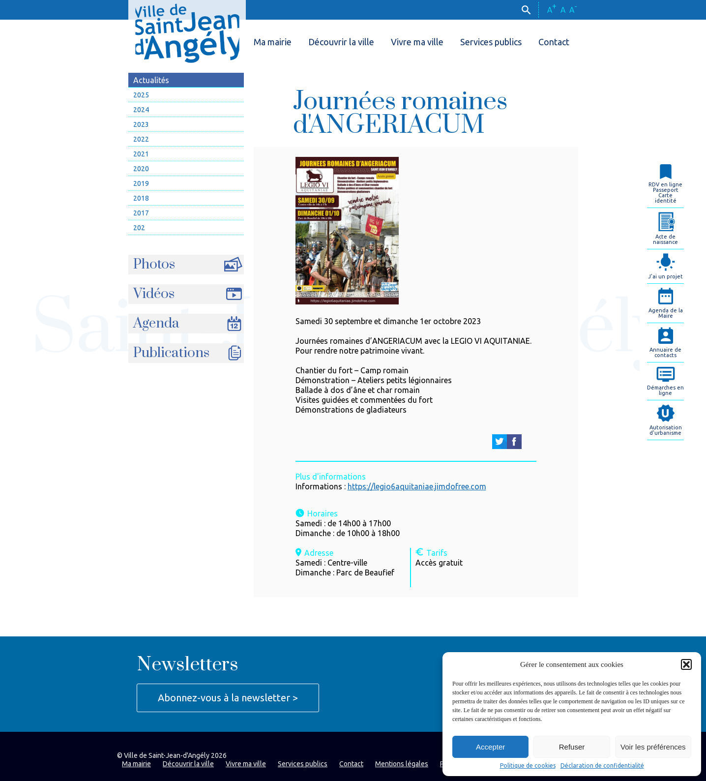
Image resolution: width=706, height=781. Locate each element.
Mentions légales (401, 764)
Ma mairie (273, 42)
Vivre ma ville (417, 42)
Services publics (491, 42)
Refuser (572, 747)
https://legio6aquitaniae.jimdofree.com (417, 486)
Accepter (490, 747)
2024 (141, 109)
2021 (141, 153)
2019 (141, 183)
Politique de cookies (528, 766)
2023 (141, 124)
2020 (141, 168)
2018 (141, 198)
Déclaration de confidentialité (602, 766)
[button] (686, 664)
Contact (553, 42)
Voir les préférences (653, 747)
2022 (141, 139)
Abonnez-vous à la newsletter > (228, 697)
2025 (141, 94)
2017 (141, 213)
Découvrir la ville (341, 42)
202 (139, 227)
